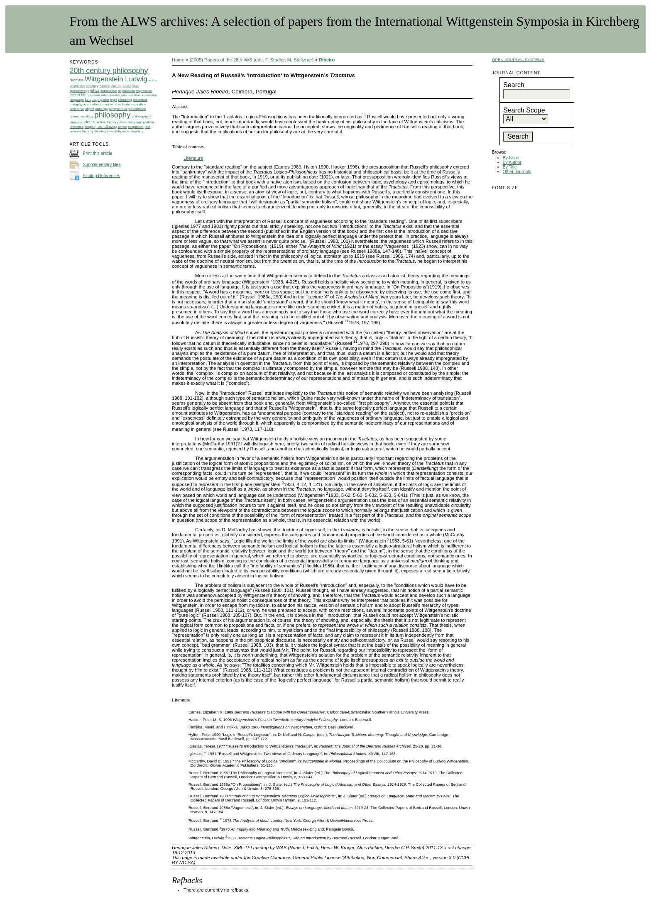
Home (178, 59)
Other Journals (517, 171)
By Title (510, 167)
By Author (512, 162)
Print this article (97, 153)
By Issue (511, 158)
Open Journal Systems (518, 59)
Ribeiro (327, 59)
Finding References (101, 175)
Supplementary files (101, 164)
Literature (193, 158)
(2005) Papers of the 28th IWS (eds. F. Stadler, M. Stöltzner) (251, 59)
